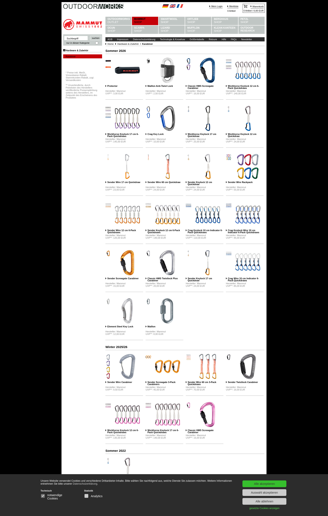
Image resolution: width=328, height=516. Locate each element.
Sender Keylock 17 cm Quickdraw (200, 279)
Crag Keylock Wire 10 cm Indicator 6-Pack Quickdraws (243, 231)
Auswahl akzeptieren (264, 492)
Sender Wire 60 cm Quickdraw (164, 182)
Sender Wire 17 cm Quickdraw (123, 182)
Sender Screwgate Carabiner (123, 278)
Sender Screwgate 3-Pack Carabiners (161, 383)
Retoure (213, 39)
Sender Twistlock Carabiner (243, 382)
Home (111, 44)
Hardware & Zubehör (77, 50)
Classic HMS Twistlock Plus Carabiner (162, 279)
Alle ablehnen (264, 501)
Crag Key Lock (155, 134)
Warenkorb (258, 6)
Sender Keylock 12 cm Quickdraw (200, 183)
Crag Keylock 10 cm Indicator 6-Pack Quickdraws (205, 231)
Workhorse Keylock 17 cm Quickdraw (202, 135)
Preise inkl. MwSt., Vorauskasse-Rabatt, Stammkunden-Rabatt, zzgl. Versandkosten (80, 76)
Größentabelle (197, 39)
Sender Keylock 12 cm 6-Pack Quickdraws (163, 231)
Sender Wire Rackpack (240, 182)
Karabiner (71, 56)
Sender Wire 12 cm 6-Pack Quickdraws (121, 231)
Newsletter (246, 39)
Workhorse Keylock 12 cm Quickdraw (242, 135)
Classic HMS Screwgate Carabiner (201, 87)
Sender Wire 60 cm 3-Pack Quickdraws (202, 383)
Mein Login (217, 6)
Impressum (122, 39)
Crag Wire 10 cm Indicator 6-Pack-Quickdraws (243, 279)
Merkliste (233, 6)
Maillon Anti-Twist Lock (160, 86)
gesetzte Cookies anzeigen (264, 508)
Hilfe (224, 39)
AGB (110, 39)
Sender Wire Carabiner (119, 382)
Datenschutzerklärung (144, 39)
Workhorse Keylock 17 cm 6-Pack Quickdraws (123, 135)
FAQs (234, 39)
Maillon (151, 326)
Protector (112, 86)
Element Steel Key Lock (120, 326)
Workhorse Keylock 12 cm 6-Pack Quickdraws (243, 87)
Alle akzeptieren (264, 483)
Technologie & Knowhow (172, 39)
